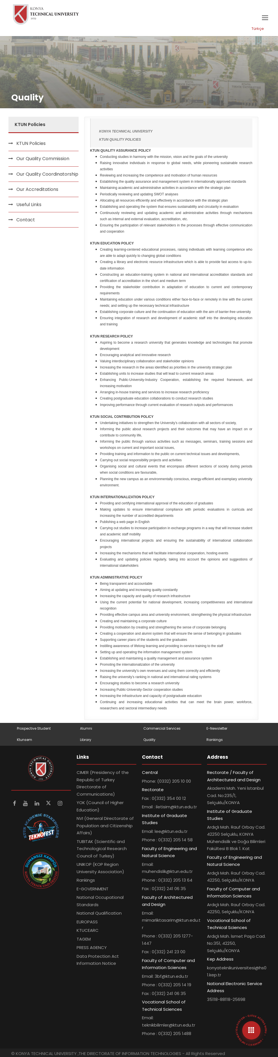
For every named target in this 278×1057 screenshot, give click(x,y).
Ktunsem (24, 739)
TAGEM (84, 939)
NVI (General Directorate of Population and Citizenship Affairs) (105, 825)
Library (85, 739)
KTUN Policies (31, 143)
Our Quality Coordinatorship (47, 174)
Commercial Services (162, 728)
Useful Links (28, 204)
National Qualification (99, 913)
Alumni (86, 728)
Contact (25, 220)
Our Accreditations (37, 189)
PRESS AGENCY (92, 947)
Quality (149, 739)
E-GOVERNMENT (92, 889)
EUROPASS (87, 922)
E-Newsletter (216, 728)
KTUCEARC (88, 930)
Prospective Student (34, 728)
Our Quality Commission (42, 158)
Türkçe (258, 28)
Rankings (214, 739)
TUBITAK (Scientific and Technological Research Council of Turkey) (102, 848)
